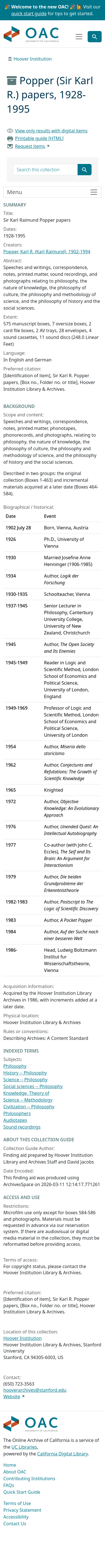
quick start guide (29, 13)
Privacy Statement (22, 1510)
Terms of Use (17, 1503)
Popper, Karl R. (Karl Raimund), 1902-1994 (46, 251)
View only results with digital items (51, 131)
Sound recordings (22, 1127)
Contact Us (14, 1523)
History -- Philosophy (25, 1073)
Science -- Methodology (27, 1100)
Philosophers (17, 1113)
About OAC (14, 1472)
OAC (31, 34)
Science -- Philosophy (25, 1079)
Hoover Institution (32, 59)
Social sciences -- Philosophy (33, 1086)
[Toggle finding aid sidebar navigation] (52, 192)
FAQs (8, 1485)
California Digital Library (62, 1454)
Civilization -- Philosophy (28, 1107)
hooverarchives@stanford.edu (34, 1390)
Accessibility (16, 1517)
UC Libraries (24, 1447)
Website (11, 1396)
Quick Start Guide (21, 1492)
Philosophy (15, 1066)
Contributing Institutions (29, 1478)
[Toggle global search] (95, 36)
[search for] (45, 169)
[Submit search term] (85, 169)
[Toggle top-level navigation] (79, 36)
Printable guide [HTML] (39, 138)
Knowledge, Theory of (26, 1093)
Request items (30, 146)
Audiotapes (15, 1120)
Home (9, 1465)
